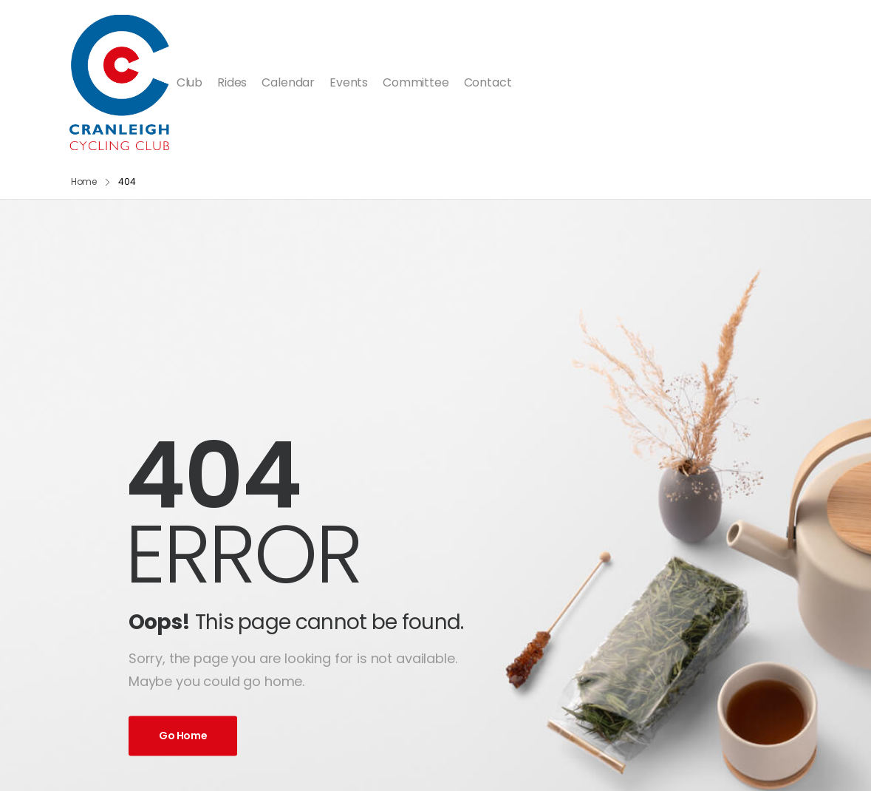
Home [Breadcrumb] (84, 181)
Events (348, 82)
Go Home (183, 735)
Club (189, 82)
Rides (232, 82)
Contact (488, 82)
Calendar (288, 82)
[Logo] (119, 82)
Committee (416, 82)
